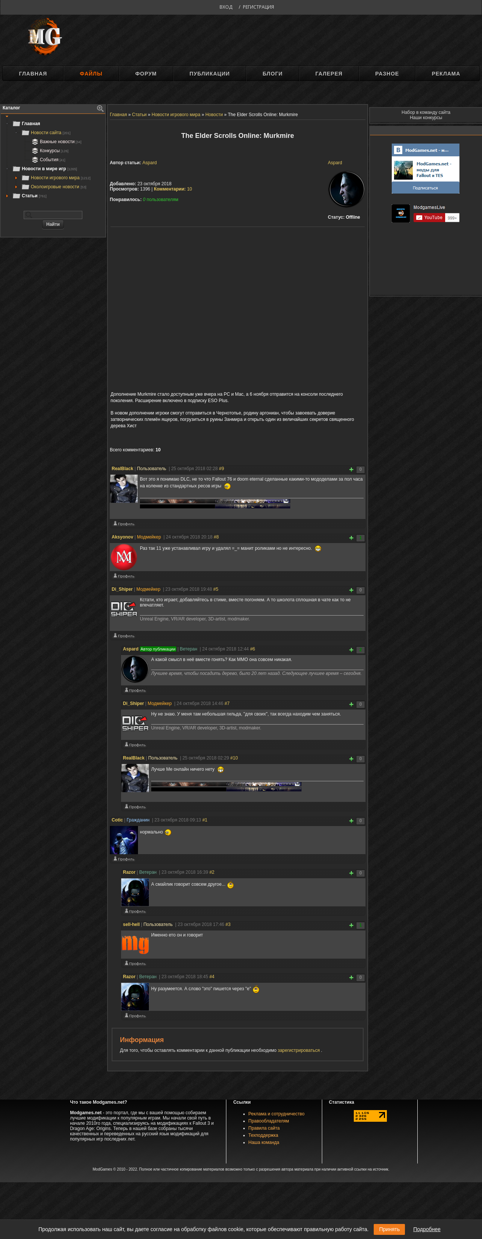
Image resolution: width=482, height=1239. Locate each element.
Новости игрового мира (56, 177)
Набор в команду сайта (426, 112)
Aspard (335, 162)
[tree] (53, 159)
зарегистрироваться (299, 1050)
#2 (211, 872)
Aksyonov (122, 537)
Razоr (129, 872)
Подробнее (427, 1229)
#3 (228, 924)
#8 (216, 537)
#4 (211, 976)
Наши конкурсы (426, 117)
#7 (226, 703)
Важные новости (56, 141)
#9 (221, 468)
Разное (387, 74)
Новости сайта (45, 132)
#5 (215, 589)
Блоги (272, 74)
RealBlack (122, 468)
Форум (146, 74)
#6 (252, 649)
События (47, 159)
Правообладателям (269, 1121)
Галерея (329, 74)
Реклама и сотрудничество (277, 1113)
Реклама (446, 74)
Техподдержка (264, 1135)
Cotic (117, 820)
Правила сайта (264, 1128)
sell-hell (131, 924)
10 (173, 189)
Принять (389, 1229)
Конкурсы (49, 150)
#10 (234, 758)
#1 (204, 820)
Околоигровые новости (53, 186)
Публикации (209, 74)
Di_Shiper (122, 589)
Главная (33, 74)
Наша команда (264, 1142)
